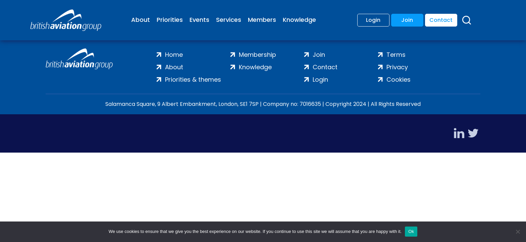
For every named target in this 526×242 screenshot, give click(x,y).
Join (407, 20)
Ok (411, 231)
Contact (441, 20)
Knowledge (299, 19)
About (140, 19)
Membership (257, 54)
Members (262, 19)
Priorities (170, 19)
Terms (396, 54)
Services (228, 19)
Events (199, 19)
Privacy (397, 67)
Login (373, 20)
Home (174, 54)
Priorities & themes (193, 79)
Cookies (398, 79)
